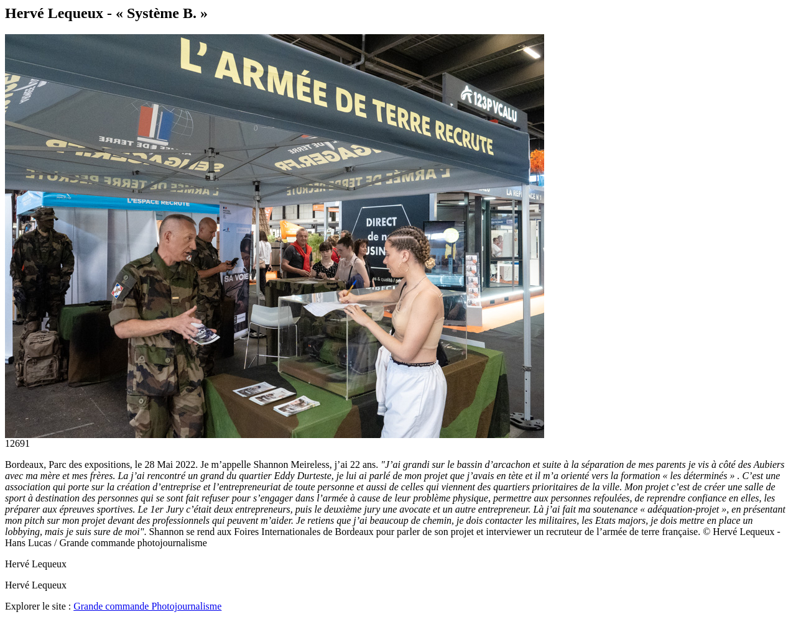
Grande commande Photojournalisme (147, 606)
